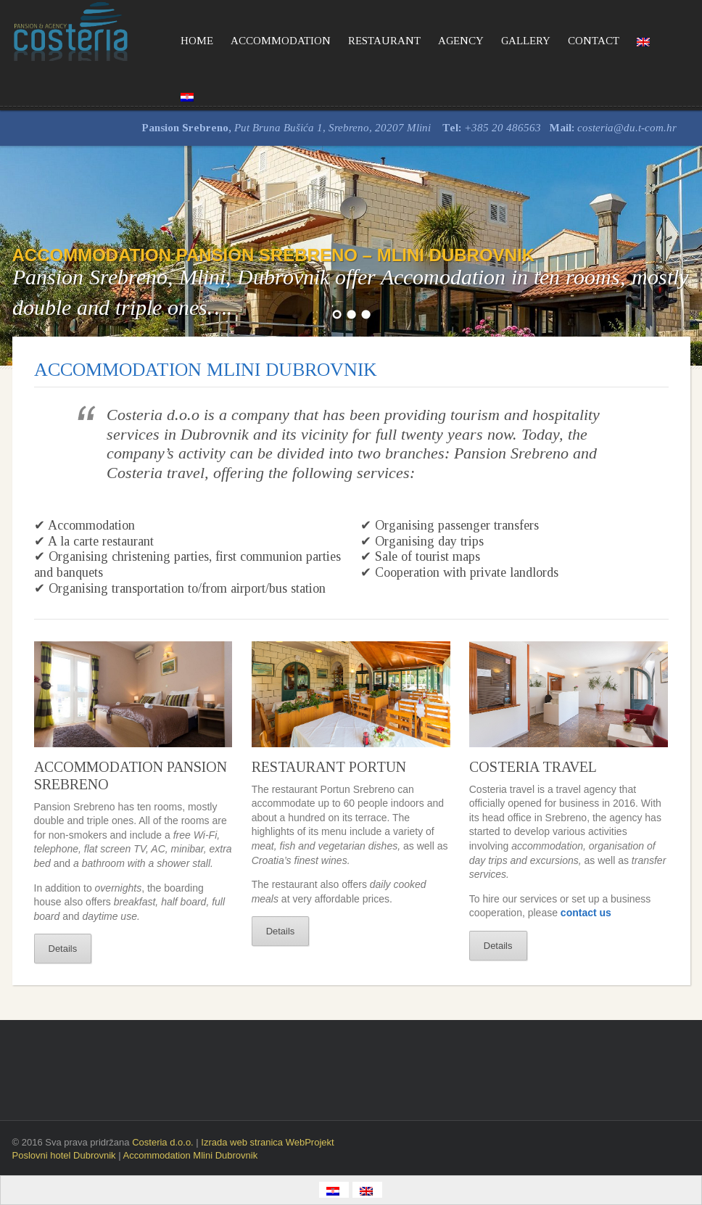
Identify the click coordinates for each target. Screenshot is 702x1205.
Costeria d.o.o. (163, 1142)
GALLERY (525, 40)
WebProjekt (310, 1142)
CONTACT (593, 40)
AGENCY (461, 40)
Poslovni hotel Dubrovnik (65, 1155)
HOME (197, 40)
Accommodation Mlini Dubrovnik (190, 1155)
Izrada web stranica (243, 1142)
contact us (586, 912)
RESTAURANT (384, 40)
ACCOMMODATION (281, 40)
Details (63, 948)
